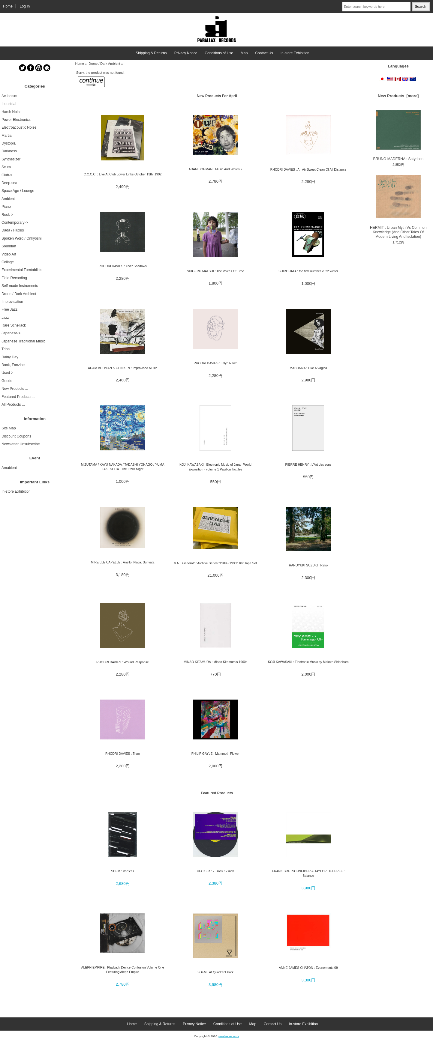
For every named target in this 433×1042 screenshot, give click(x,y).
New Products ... (15, 389)
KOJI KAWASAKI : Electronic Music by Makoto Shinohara (308, 662)
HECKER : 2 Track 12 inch (215, 871)
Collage (8, 262)
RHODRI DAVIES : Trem (122, 753)
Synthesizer (11, 159)
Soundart (9, 246)
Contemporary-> (15, 222)
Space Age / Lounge (18, 191)
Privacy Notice (185, 53)
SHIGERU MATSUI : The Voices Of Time (215, 271)
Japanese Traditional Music (24, 341)
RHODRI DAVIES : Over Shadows (122, 266)
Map (244, 53)
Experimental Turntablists (22, 270)
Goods (7, 381)
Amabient (9, 468)
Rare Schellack (14, 325)
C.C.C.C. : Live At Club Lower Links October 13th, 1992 (123, 174)
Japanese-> (11, 333)
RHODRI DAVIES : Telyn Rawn (215, 363)
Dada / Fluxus (13, 230)
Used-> (7, 373)
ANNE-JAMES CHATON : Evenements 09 (308, 967)
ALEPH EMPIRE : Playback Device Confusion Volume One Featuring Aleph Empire (122, 970)
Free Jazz (9, 309)
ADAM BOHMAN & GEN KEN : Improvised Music (122, 368)
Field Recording (14, 278)
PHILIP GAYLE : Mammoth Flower (215, 753)
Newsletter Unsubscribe (21, 444)
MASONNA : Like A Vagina (308, 368)
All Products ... (13, 404)
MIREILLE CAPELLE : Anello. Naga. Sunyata (123, 562)
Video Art (9, 254)
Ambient (8, 199)
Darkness (9, 151)
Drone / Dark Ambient (104, 63)
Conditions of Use (219, 53)
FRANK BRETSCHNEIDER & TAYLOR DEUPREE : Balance (308, 873)
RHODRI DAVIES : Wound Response (122, 662)
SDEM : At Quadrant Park (215, 972)
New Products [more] (398, 96)
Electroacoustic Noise (19, 127)
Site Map (9, 428)
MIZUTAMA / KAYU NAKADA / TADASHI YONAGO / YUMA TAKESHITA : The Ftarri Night (122, 467)
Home (8, 6)
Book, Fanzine (13, 365)
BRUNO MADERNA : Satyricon (398, 135)
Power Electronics (16, 120)
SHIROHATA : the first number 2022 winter (308, 271)
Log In (25, 6)
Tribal (6, 349)
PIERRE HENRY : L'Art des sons (308, 464)
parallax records (228, 1036)
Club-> (7, 175)
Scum (6, 167)
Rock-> (7, 215)
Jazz (5, 317)
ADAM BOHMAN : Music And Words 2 (215, 169)
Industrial (9, 104)
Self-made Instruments (20, 286)
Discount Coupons (16, 436)
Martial (7, 135)
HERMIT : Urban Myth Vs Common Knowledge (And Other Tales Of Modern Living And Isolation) (398, 207)
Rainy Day (10, 357)
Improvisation (12, 302)
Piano (6, 207)
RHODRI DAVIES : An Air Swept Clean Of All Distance (308, 169)
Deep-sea (9, 183)
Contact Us (264, 53)
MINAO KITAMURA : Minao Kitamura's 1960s (215, 662)
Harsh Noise (12, 112)
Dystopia (9, 143)
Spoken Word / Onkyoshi (22, 238)
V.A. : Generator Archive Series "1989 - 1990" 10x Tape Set (215, 563)
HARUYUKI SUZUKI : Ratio (308, 565)
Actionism (9, 96)
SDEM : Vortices (122, 871)
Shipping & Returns (151, 53)
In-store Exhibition (295, 53)
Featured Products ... (18, 397)
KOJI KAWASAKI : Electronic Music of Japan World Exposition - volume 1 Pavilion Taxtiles (215, 467)
